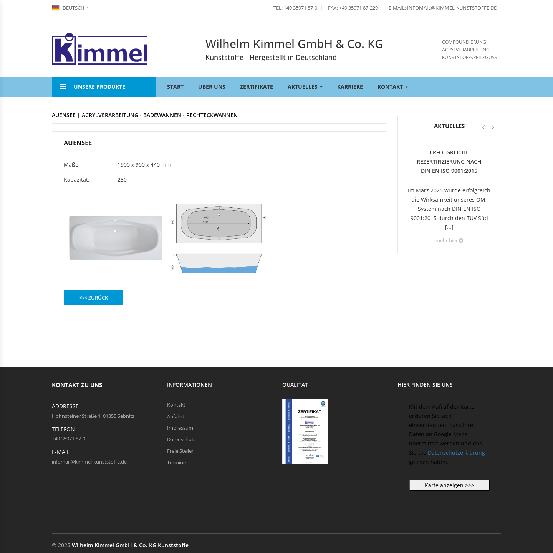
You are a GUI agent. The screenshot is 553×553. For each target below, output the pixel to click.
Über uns (211, 86)
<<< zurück (93, 297)
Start (175, 86)
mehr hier (449, 240)
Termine (176, 462)
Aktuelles (303, 86)
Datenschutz (181, 439)
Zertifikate (256, 86)
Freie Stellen (181, 450)
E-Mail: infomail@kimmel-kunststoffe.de (443, 7)
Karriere (350, 86)
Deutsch (68, 7)
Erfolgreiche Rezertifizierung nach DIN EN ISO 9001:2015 (449, 161)
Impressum (180, 427)
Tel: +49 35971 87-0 (295, 7)
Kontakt (390, 86)
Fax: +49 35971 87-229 (353, 7)
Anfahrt (175, 416)
